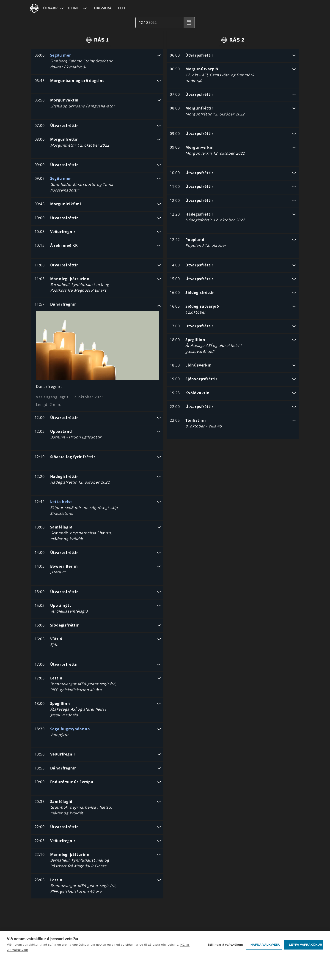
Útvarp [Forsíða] (50, 8)
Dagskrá (103, 8)
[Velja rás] (84, 8)
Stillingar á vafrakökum (225, 944)
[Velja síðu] (61, 8)
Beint (73, 8)
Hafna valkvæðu (265, 944)
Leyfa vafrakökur (305, 944)
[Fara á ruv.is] (34, 8)
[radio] (97, 40)
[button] (97, 61)
